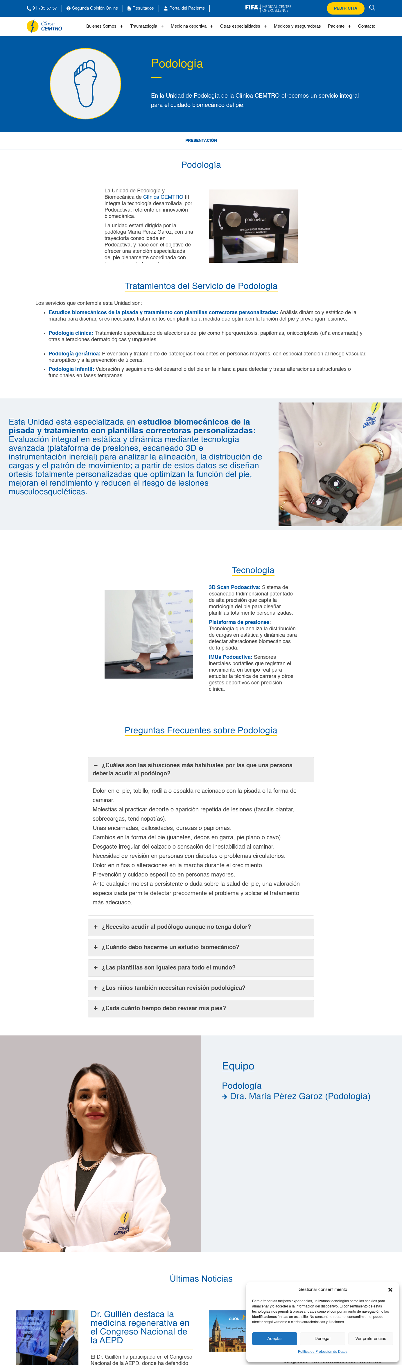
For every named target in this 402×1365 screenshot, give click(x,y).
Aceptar (274, 1339)
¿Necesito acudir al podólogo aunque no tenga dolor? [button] (172, 927)
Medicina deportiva (192, 26)
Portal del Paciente (184, 8)
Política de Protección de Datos (322, 1352)
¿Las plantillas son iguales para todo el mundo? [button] (164, 968)
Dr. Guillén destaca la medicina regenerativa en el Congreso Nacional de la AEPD (140, 1327)
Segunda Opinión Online (92, 8)
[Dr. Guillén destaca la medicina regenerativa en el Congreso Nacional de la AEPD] (47, 1313)
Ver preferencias (370, 1339)
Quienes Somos (104, 26)
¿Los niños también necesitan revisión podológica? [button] (169, 988)
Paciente (339, 26)
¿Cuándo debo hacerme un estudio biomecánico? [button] (166, 948)
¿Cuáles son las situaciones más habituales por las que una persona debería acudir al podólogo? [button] (192, 769)
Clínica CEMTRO (163, 197)
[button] (390, 1290)
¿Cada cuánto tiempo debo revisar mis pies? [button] (159, 1009)
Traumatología (147, 26)
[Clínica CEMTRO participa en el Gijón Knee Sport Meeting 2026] (240, 1313)
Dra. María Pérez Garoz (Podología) (300, 1096)
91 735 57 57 (42, 8)
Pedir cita (346, 8)
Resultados (141, 8)
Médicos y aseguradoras (297, 26)
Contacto (366, 26)
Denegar (323, 1339)
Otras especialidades (243, 26)
